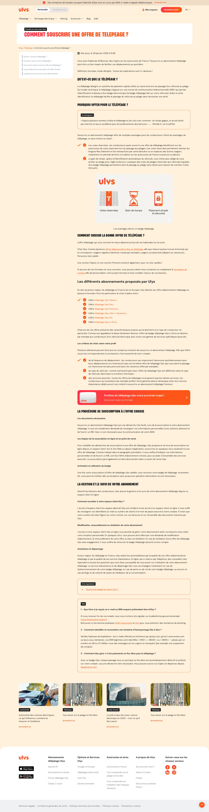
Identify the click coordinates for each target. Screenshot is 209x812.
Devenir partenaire (85, 783)
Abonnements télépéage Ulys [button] (56, 759)
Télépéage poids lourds (87, 772)
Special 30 (53, 766)
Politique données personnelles (84, 806)
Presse (139, 778)
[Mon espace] (150, 9)
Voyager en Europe (86, 766)
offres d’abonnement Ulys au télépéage (124, 249)
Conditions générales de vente (52, 806)
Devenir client (171, 9)
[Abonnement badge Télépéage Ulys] (24, 10)
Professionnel (59, 9)
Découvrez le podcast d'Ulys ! (146, 785)
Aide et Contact (143, 772)
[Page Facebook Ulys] (167, 767)
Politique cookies (110, 806)
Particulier (42, 9)
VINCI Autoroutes (123, 623)
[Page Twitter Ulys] (174, 767)
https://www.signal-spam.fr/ (94, 619)
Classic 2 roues (55, 783)
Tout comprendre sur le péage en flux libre (117, 774)
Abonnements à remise (58, 772)
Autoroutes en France (117, 766)
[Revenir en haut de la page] (193, 805)
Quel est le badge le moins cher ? (102, 589)
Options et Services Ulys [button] (88, 759)
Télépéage (28, 48)
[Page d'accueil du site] (23, 758)
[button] (160, 3)
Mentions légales (27, 806)
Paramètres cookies (131, 806)
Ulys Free (81, 778)
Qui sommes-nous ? (145, 766)
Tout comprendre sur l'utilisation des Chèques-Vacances (118, 785)
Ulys (137, 623)
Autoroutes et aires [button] (117, 757)
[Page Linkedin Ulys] (167, 772)
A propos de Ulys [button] (145, 757)
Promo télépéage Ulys (58, 778)
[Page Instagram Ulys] (174, 772)
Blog (20, 48)
